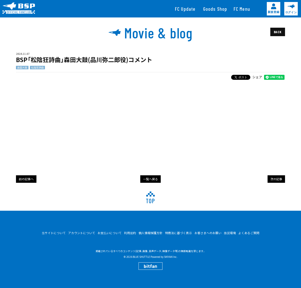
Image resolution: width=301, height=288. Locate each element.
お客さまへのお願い (207, 233)
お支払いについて (110, 233)
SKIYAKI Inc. (170, 257)
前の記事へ (26, 179)
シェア (257, 77)
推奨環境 (230, 233)
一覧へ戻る (150, 179)
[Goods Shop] (215, 8)
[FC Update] (185, 8)
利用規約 (130, 233)
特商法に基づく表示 (178, 233)
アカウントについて (81, 233)
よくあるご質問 (248, 233)
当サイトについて (54, 233)
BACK (278, 32)
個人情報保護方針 (150, 233)
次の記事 (276, 179)
